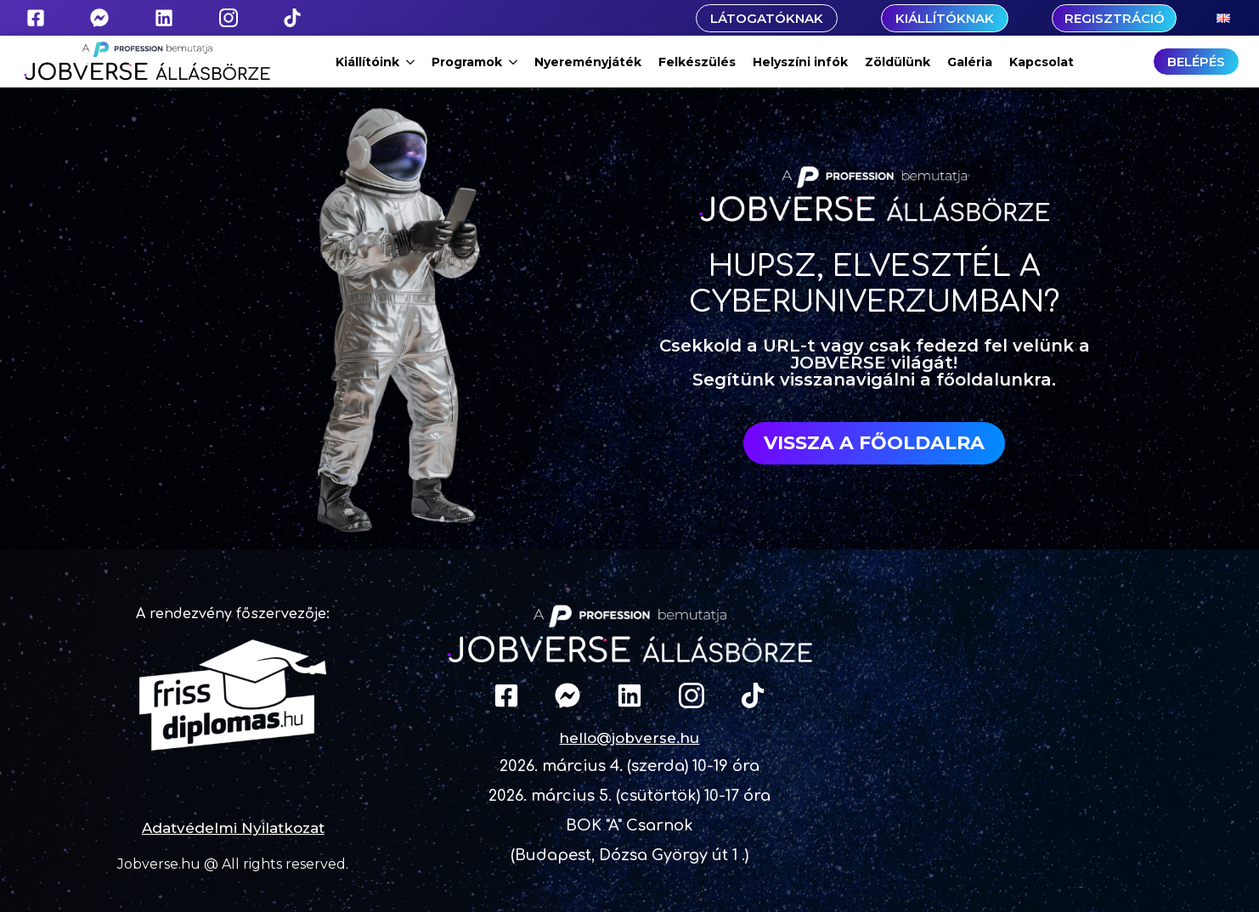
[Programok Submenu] (514, 62)
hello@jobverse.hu (629, 737)
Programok (467, 62)
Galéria (969, 62)
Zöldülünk (897, 62)
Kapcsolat (1041, 62)
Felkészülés (697, 62)
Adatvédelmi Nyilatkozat (233, 827)
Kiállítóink (367, 62)
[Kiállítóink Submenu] (411, 62)
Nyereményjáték (587, 62)
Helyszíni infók (800, 62)
